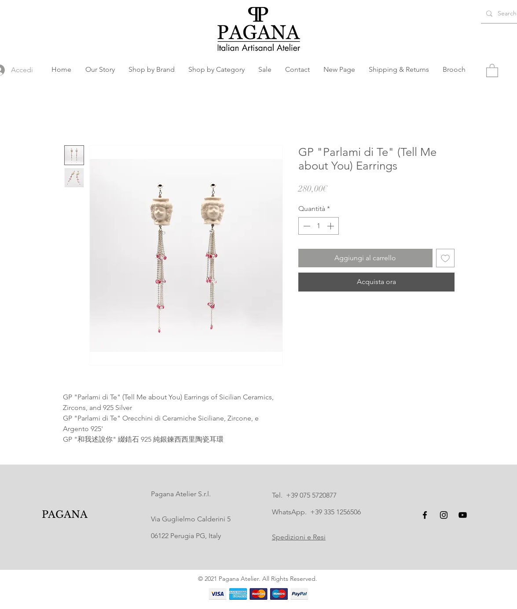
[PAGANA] (64, 515)
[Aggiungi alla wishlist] (445, 258)
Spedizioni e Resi (299, 537)
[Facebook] (425, 515)
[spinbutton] (318, 226)
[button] (152, 70)
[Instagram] (444, 515)
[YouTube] (463, 515)
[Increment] (331, 226)
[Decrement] (306, 226)
